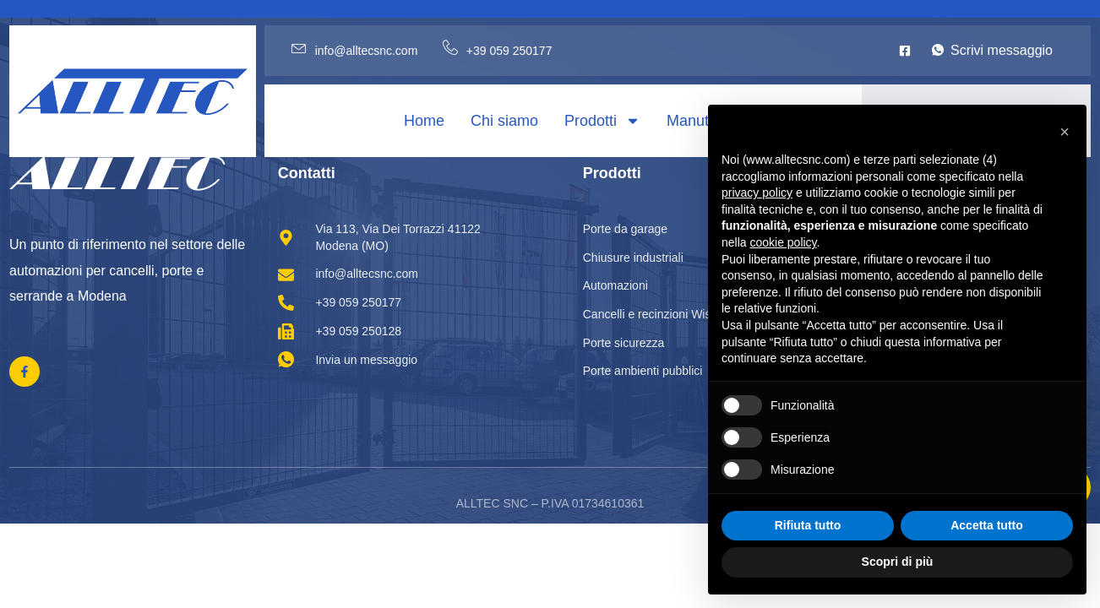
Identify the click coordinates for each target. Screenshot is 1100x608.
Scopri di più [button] (898, 561)
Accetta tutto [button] (986, 525)
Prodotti (602, 121)
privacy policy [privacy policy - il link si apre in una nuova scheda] (757, 192)
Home (424, 120)
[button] (1064, 131)
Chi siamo (504, 120)
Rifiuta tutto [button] (808, 525)
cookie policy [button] (782, 242)
